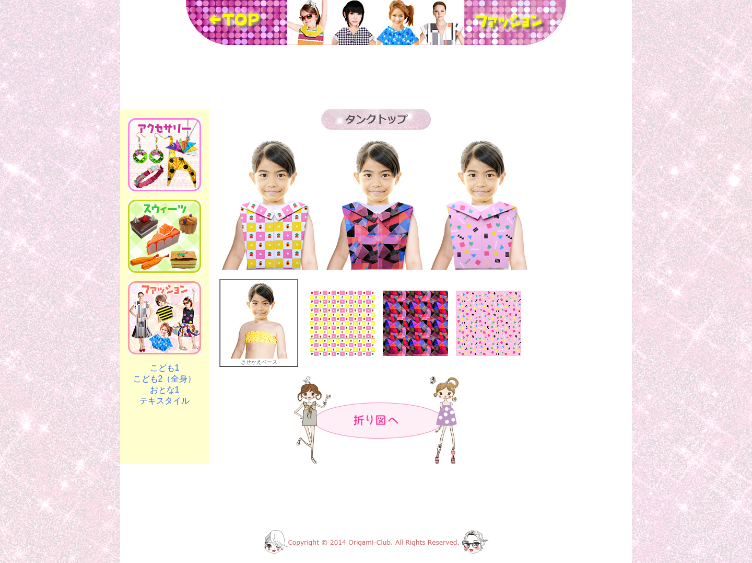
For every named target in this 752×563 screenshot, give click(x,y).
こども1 (165, 367)
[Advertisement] (376, 76)
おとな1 (165, 389)
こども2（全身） (164, 378)
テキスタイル (164, 400)
